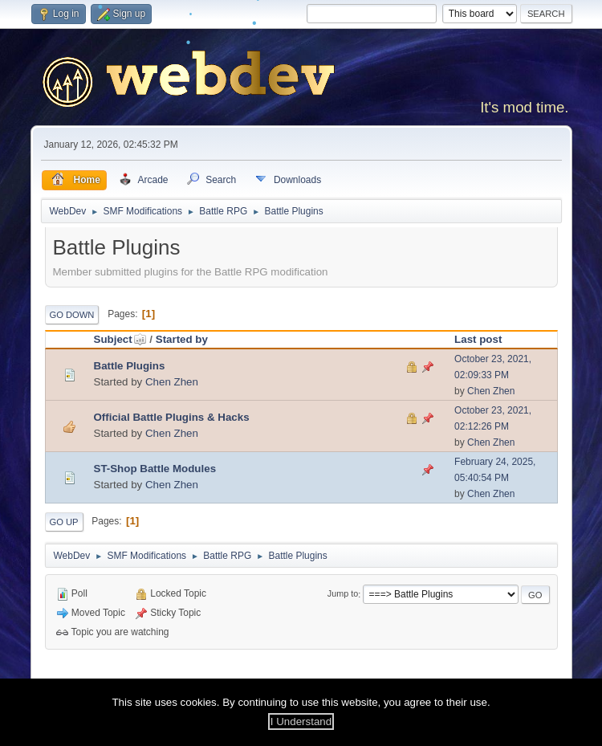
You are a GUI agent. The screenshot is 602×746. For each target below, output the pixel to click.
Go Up (64, 522)
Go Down (72, 315)
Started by (182, 339)
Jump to (342, 594)
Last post (478, 339)
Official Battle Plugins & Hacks (172, 417)
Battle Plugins (129, 366)
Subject (120, 339)
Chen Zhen (171, 382)
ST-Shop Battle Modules (155, 469)
